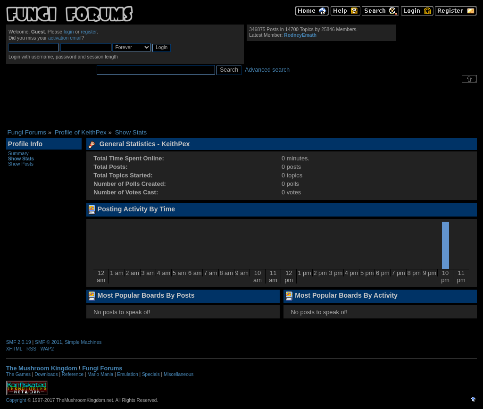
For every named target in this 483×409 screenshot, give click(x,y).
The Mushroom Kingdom (41, 368)
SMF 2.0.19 (18, 342)
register (89, 31)
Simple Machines (83, 342)
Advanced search (267, 70)
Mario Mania (100, 374)
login (69, 31)
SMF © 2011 (48, 342)
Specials (151, 374)
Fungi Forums (102, 368)
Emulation (127, 374)
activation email (65, 38)
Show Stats (21, 158)
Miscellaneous (178, 374)
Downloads (46, 374)
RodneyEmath (300, 35)
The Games (18, 374)
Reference (72, 374)
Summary (18, 153)
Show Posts (20, 164)
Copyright (16, 400)
